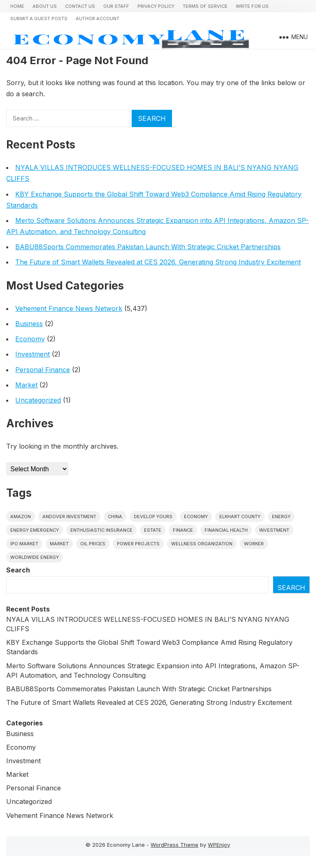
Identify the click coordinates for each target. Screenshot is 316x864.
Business (29, 324)
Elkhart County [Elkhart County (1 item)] (239, 516)
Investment (32, 354)
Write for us (252, 6)
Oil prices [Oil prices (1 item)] (92, 544)
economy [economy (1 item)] (196, 516)
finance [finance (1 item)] (183, 530)
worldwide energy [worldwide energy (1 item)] (34, 557)
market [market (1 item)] (59, 544)
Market (26, 385)
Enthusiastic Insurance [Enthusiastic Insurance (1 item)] (101, 530)
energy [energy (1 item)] (281, 516)
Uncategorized (38, 400)
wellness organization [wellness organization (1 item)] (201, 544)
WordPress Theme (174, 844)
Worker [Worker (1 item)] (254, 544)
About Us (45, 6)
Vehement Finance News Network (68, 308)
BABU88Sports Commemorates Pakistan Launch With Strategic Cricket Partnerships (148, 247)
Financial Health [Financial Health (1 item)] (226, 530)
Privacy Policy (155, 6)
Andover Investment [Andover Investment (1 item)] (69, 516)
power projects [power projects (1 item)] (138, 544)
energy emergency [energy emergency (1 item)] (34, 530)
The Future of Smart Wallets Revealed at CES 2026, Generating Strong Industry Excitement (158, 262)
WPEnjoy (219, 844)
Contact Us (80, 6)
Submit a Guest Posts (38, 18)
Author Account (97, 18)
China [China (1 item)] (115, 516)
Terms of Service (205, 6)
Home (17, 6)
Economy (30, 339)
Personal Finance (42, 370)
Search (18, 570)
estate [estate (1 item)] (152, 530)
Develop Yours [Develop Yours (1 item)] (153, 516)
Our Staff (116, 6)
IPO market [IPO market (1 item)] (24, 544)
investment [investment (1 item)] (274, 530)
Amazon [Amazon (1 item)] (20, 516)
